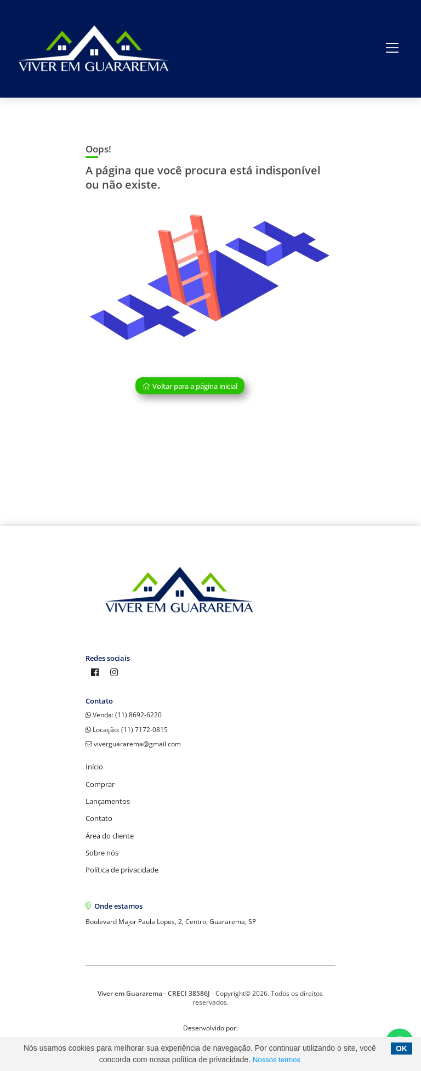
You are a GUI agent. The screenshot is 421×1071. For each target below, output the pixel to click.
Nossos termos (276, 1060)
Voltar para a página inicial (190, 386)
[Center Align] (392, 48)
